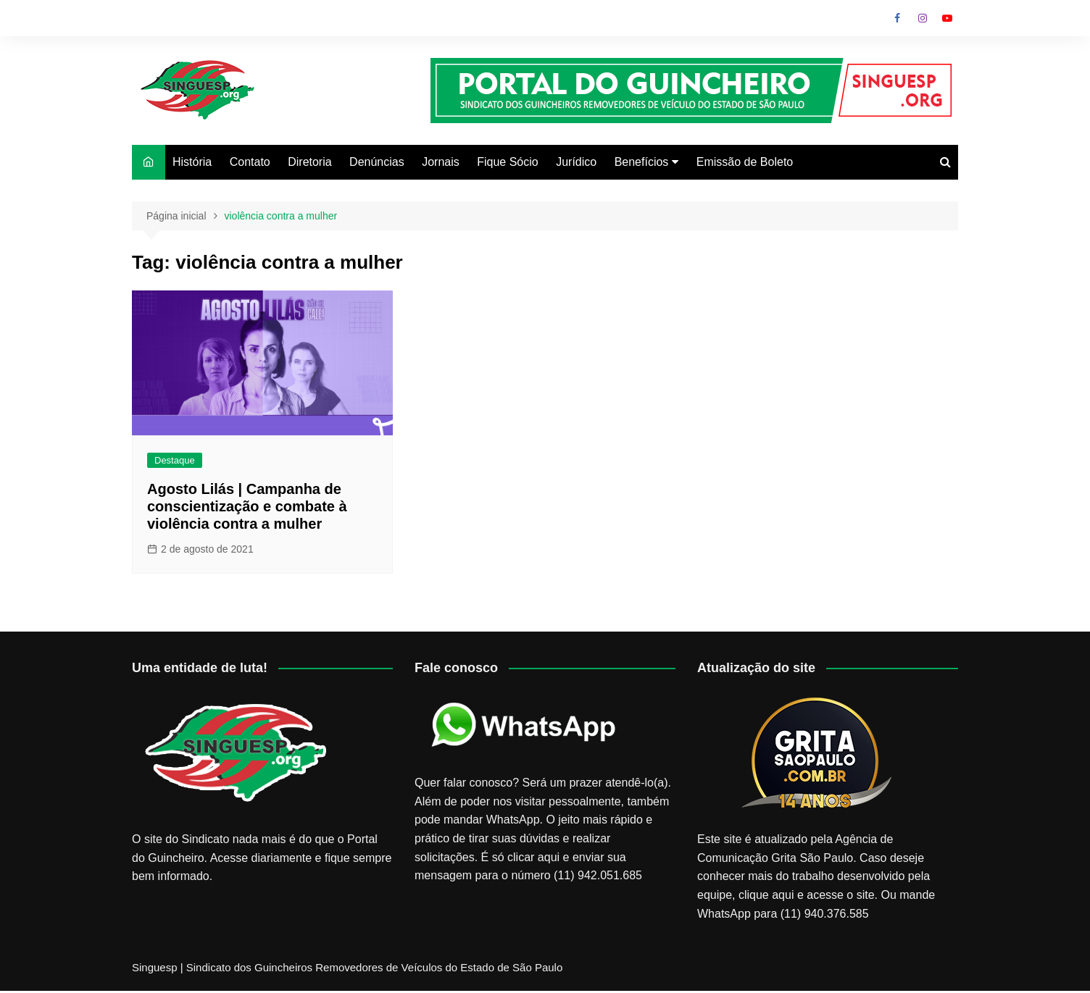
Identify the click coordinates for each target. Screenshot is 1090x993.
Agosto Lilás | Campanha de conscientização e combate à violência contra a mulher (247, 506)
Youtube (947, 18)
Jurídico (576, 162)
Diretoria (309, 162)
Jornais (440, 162)
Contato (250, 162)
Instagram (922, 18)
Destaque (174, 460)
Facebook (897, 18)
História (192, 162)
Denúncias (376, 162)
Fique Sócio (507, 162)
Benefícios (642, 162)
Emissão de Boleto (744, 162)
